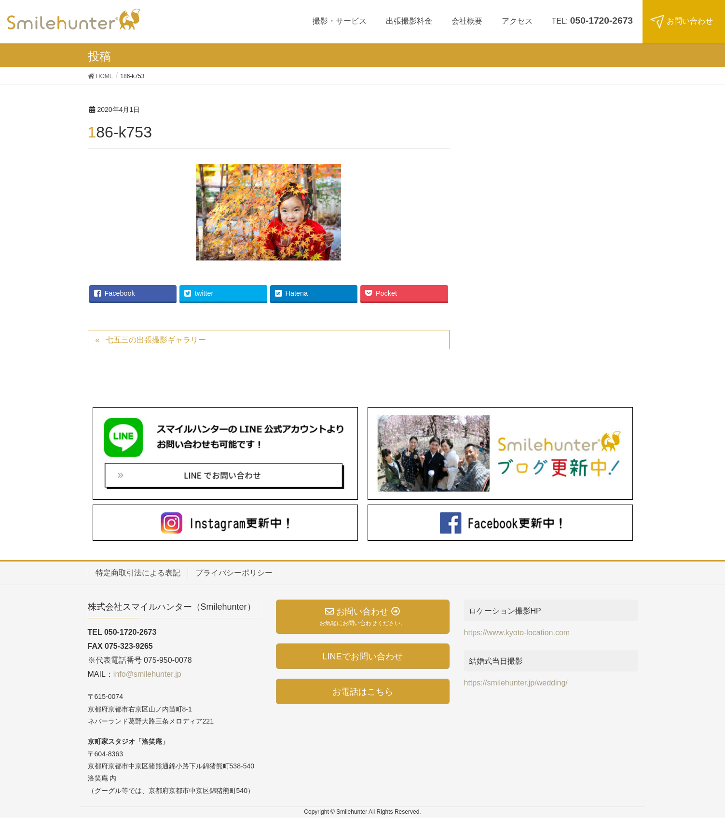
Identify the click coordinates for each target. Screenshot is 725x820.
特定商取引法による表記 (138, 573)
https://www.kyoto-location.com (517, 633)
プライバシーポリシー (234, 573)
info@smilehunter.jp (147, 674)
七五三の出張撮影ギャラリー (156, 340)
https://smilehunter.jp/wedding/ (516, 683)
